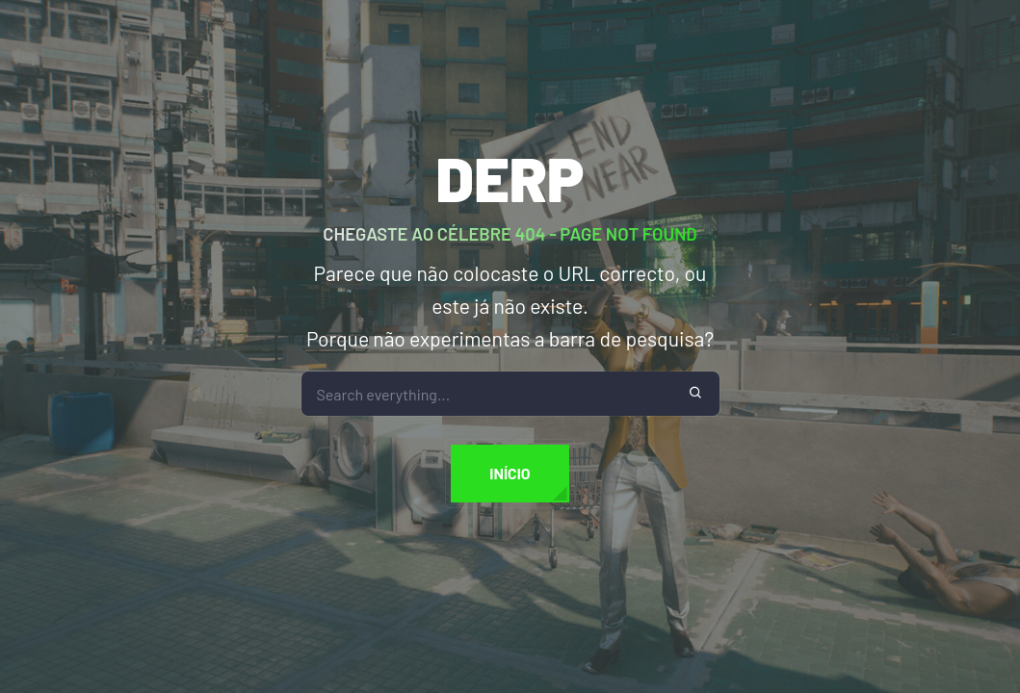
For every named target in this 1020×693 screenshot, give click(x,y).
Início (509, 473)
